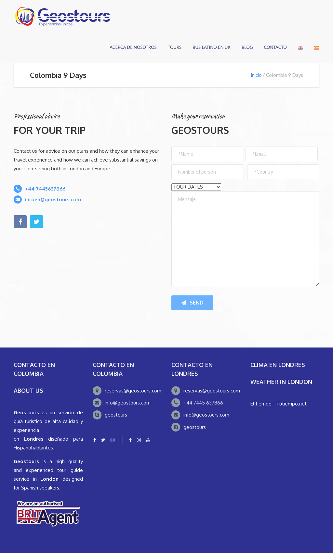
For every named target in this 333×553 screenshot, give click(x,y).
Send (192, 302)
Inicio (256, 75)
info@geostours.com (128, 403)
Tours (174, 47)
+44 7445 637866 (203, 403)
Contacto (275, 47)
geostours (116, 415)
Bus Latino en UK (212, 47)
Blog (247, 47)
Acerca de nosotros (133, 47)
